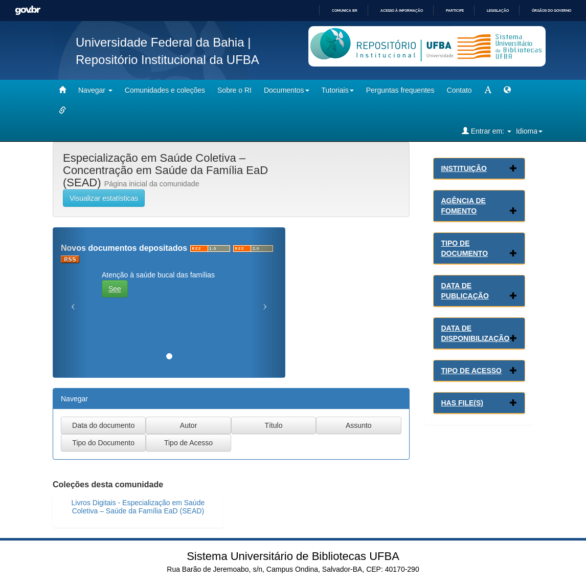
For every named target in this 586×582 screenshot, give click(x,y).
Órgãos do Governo (551, 10)
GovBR (27, 10)
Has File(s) (462, 403)
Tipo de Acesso (471, 371)
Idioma (529, 131)
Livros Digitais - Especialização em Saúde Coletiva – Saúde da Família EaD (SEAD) (138, 506)
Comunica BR (344, 10)
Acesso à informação (401, 10)
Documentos (286, 90)
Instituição (464, 168)
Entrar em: (486, 130)
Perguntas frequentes (400, 90)
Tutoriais (338, 90)
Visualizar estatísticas (104, 198)
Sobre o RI (234, 90)
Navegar (95, 90)
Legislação (498, 10)
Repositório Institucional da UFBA (167, 60)
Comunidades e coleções (165, 90)
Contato (459, 90)
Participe (455, 10)
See (114, 289)
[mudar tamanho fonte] (488, 90)
